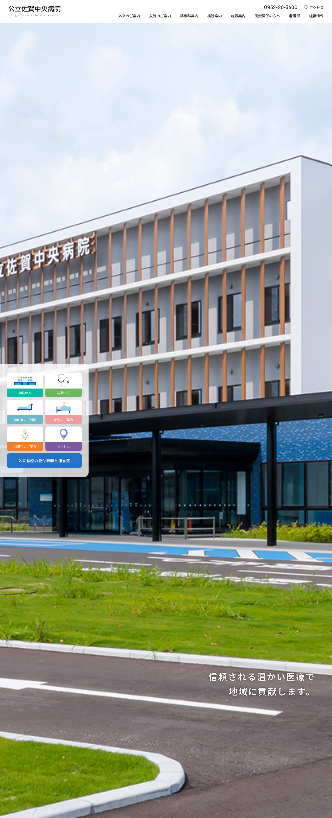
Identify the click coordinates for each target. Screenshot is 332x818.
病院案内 (214, 15)
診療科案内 (189, 15)
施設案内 (238, 15)
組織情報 (316, 15)
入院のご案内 (160, 15)
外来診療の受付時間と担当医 (44, 460)
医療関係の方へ (267, 15)
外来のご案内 (129, 15)
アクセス (316, 7)
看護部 (294, 15)
